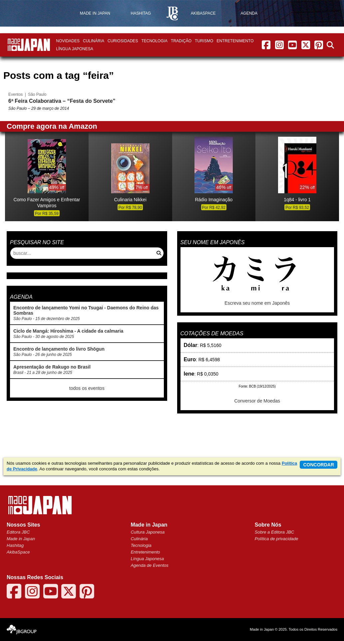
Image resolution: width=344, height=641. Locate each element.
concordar (318, 464)
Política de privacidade (276, 538)
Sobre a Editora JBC (274, 532)
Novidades (68, 41)
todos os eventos (87, 388)
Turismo (204, 41)
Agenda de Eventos (149, 565)
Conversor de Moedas (257, 400)
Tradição (181, 41)
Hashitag (15, 545)
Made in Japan (21, 538)
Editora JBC (18, 532)
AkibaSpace (18, 552)
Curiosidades (123, 41)
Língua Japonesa (74, 49)
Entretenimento (234, 41)
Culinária (93, 41)
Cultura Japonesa (148, 532)
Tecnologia (154, 41)
